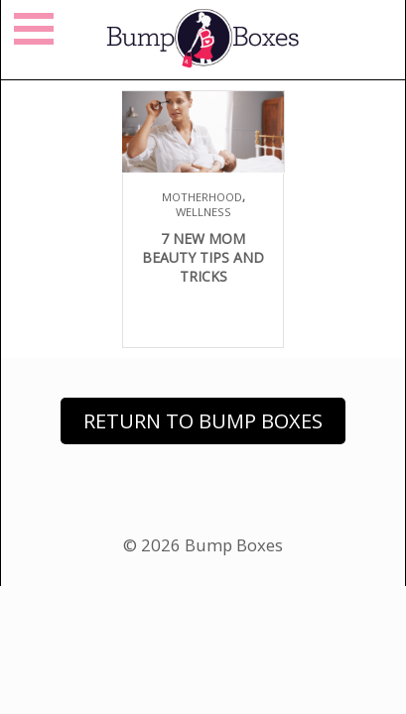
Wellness (203, 211)
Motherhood (202, 196)
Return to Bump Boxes (203, 421)
